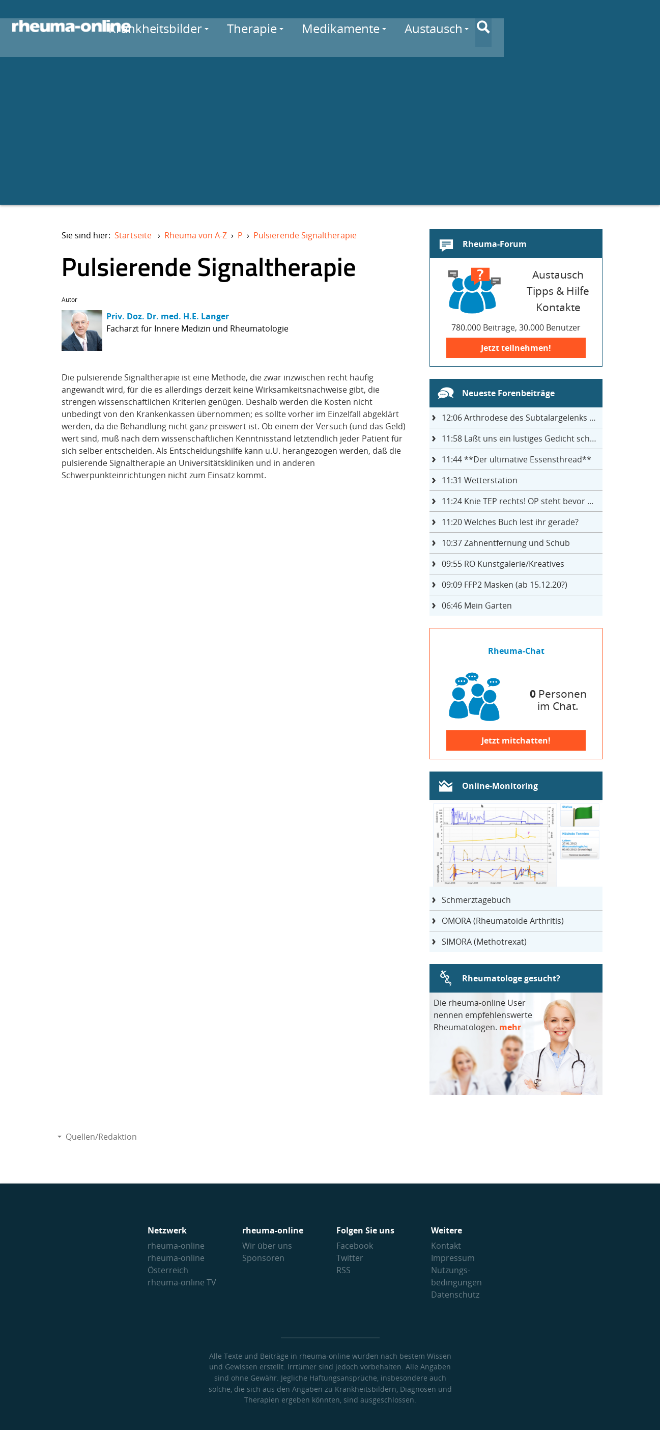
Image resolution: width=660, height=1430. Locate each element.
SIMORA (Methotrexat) (484, 941)
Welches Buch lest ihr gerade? (510, 522)
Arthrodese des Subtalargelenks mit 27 (522, 417)
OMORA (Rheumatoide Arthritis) (503, 920)
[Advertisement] (330, 133)
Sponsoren (263, 1257)
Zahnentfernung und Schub (506, 542)
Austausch (542, 26)
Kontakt (446, 1245)
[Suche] (640, 27)
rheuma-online (176, 1245)
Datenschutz (455, 1294)
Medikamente (449, 26)
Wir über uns (267, 1245)
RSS (343, 1270)
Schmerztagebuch (476, 899)
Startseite (133, 235)
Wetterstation (480, 480)
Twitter (349, 1257)
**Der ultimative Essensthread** (516, 459)
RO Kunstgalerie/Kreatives (503, 563)
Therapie (360, 26)
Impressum (453, 1257)
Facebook (354, 1245)
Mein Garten (477, 605)
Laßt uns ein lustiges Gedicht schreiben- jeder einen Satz (522, 438)
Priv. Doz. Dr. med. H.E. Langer (167, 316)
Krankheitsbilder (263, 26)
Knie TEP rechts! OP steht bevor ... (517, 501)
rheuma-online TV (182, 1282)
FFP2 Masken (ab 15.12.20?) (504, 584)
